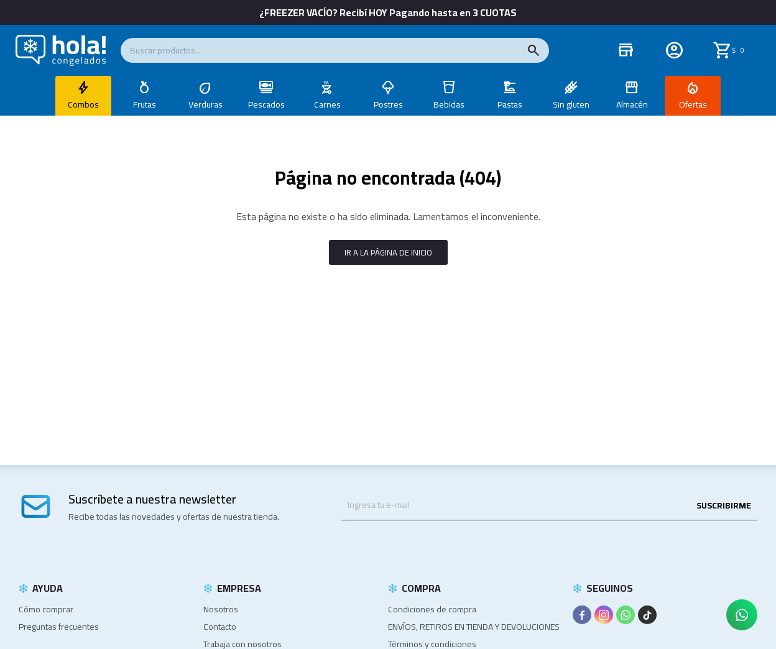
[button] (533, 50)
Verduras (205, 104)
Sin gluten (571, 104)
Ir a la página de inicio (388, 252)
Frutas (144, 104)
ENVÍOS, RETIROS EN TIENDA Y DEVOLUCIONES (474, 627)
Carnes (327, 104)
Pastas (509, 104)
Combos (83, 104)
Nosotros (220, 609)
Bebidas (448, 104)
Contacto (219, 627)
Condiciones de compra (432, 609)
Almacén (632, 104)
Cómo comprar (46, 609)
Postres (388, 104)
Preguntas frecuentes (59, 627)
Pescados (266, 104)
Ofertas (693, 104)
